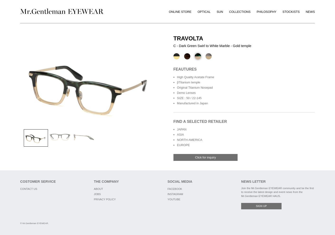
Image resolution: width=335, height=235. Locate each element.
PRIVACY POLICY (105, 199)
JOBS (97, 194)
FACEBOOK (175, 188)
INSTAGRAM (175, 194)
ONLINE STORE (180, 12)
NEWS (310, 12)
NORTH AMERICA (189, 140)
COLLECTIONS (239, 12)
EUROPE (183, 145)
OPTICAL (204, 12)
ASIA (180, 134)
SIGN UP (261, 206)
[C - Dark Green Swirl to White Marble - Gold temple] (198, 56)
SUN (220, 12)
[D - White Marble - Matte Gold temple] (209, 56)
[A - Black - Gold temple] (176, 56)
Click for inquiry (205, 157)
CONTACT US (28, 188)
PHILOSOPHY (266, 12)
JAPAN (182, 129)
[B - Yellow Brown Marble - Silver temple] (187, 56)
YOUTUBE (174, 199)
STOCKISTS (291, 12)
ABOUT (98, 188)
